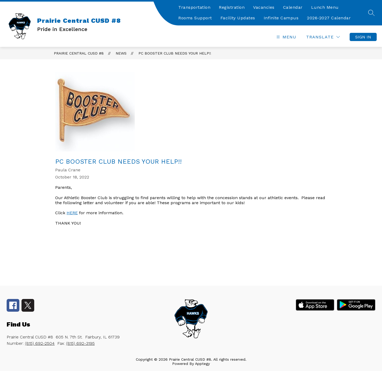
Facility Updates (237, 17)
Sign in (363, 36)
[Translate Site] (323, 37)
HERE (72, 212)
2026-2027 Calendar (329, 17)
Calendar (293, 7)
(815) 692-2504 (40, 343)
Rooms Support (195, 17)
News (121, 53)
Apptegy (202, 363)
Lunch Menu (325, 7)
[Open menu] (285, 37)
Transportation (194, 7)
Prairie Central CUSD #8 (79, 53)
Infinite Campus (281, 17)
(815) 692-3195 (80, 343)
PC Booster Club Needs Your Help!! (174, 53)
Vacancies (264, 7)
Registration (232, 7)
